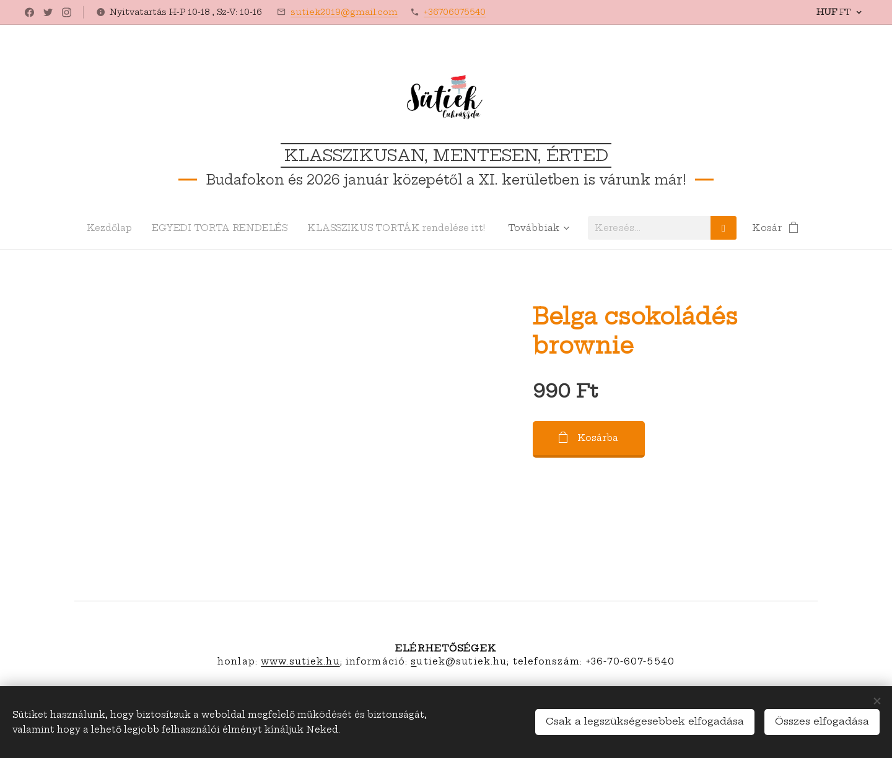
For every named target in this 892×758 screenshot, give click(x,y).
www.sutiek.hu (300, 661)
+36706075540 (455, 12)
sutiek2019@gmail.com (344, 12)
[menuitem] (109, 227)
